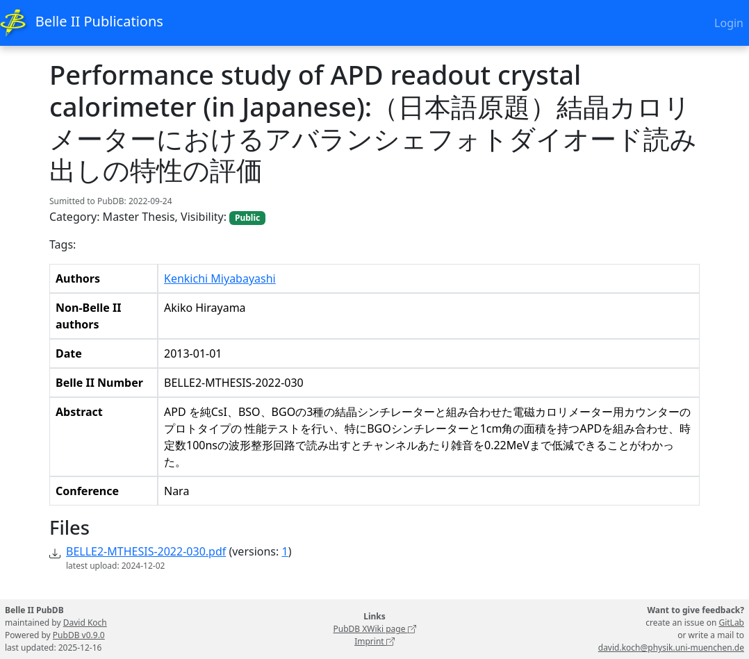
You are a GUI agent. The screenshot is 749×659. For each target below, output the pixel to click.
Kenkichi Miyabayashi (220, 278)
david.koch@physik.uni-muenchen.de (671, 647)
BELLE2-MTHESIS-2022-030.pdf (146, 551)
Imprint (374, 641)
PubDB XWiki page (374, 629)
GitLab (731, 622)
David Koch (85, 622)
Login (728, 23)
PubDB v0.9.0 (79, 635)
